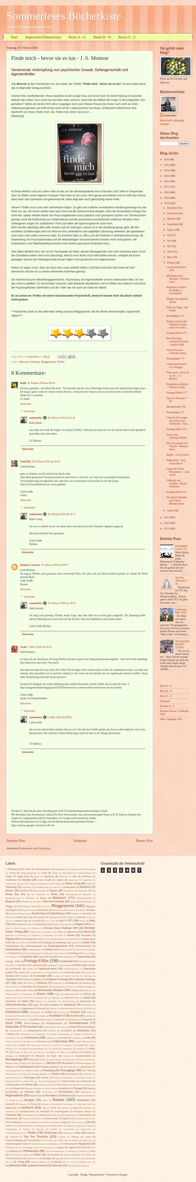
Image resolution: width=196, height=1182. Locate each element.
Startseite (80, 841)
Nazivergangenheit (13, 1070)
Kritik (45, 1027)
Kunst (73, 1026)
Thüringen (67, 1133)
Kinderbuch (13, 1012)
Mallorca (75, 1052)
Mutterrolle (70, 1059)
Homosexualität (12, 994)
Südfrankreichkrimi (25, 1126)
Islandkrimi (11, 1001)
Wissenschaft (53, 1154)
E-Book (86, 931)
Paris (60, 1084)
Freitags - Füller (13, 961)
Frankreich (26, 956)
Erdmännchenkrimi (57, 939)
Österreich (56, 1165)
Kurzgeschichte (15, 1030)
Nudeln (56, 1078)
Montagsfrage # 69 (175, 406)
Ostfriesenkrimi (68, 1081)
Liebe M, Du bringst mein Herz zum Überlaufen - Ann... (177, 420)
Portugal (77, 1088)
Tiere (77, 1132)
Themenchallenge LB (14, 1133)
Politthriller (64, 1088)
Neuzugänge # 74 (175, 315)
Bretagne (91, 910)
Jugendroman (28, 1008)
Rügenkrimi (11, 1107)
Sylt (88, 1122)
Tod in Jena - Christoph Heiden (176, 436)
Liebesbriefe (27, 1041)
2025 (167, 165)
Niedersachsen (11, 1074)
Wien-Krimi (14, 1155)
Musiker (42, 1059)
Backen (9, 890)
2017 (167, 517)
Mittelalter (40, 1056)
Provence (29, 1091)
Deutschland (41, 924)
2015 (167, 528)
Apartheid (21, 883)
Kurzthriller (66, 1030)
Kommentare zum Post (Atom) (35, 848)
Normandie (87, 1074)
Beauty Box (12, 894)
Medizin (87, 1052)
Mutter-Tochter (55, 1059)
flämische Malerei (38, 1162)
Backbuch (85, 887)
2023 (167, 176)
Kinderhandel (34, 1012)
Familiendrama (12, 946)
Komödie (88, 1016)
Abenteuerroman (43, 869)
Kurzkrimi (52, 1030)
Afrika (44, 873)
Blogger (89, 901)
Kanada (41, 1008)
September (172, 224)
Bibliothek (30, 898)
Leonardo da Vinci (13, 1038)
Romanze (23, 1104)
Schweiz (43, 1115)
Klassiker (75, 1012)
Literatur (54, 1045)
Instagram (165, 701)
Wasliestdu (14, 1151)
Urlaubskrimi (37, 1144)
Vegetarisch (84, 1143)
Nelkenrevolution (32, 1070)
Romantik (10, 1104)
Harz (16, 987)
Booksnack (43, 910)
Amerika (26, 879)
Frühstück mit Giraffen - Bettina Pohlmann (176, 483)
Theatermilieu (69, 1129)
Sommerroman (51, 1118)
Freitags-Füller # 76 (176, 429)
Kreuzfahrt (47, 1019)
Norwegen (29, 1077)
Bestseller (87, 894)
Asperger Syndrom (36, 883)
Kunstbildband (88, 1027)
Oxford (51, 1085)
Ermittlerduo (73, 939)
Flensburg (36, 953)
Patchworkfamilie (73, 1085)
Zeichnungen (46, 1158)
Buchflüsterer (59, 913)
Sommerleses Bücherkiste (63, 16)
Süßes (69, 1126)
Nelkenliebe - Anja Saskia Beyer (175, 462)
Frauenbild (54, 956)
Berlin (54, 894)
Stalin (24, 1122)
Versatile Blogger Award (29, 1147)
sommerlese (35, 417)
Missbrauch (24, 1056)
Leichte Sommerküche (59, 1034)
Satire (75, 1107)
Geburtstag (64, 965)
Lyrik (54, 1048)
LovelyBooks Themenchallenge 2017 (33, 1049)
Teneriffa (53, 1129)
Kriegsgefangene (72, 1019)
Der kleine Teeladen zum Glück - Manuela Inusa (176, 500)
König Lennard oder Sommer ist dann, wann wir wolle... (176, 324)
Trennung (31, 1140)
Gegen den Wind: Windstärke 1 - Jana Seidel (177, 471)
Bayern (53, 890)
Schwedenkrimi (28, 1115)
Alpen (36, 876)
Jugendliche (87, 1005)
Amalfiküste (11, 880)
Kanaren (53, 1008)
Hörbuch (87, 994)
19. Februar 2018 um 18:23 (61, 603)
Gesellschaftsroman (71, 972)
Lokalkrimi (67, 1045)
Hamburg (42, 982)
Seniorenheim (85, 1115)
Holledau (75, 990)
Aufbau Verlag (72, 883)
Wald (84, 1147)
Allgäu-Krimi (23, 876)
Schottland (45, 1111)
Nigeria (25, 1074)
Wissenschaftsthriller (72, 1155)
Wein (48, 1151)
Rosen (34, 1104)
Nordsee (55, 1073)
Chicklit (69, 917)
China (79, 917)
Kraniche (22, 1019)
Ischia (77, 998)
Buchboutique (39, 913)
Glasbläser (87, 976)
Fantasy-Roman (65, 949)
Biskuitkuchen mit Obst (30, 901)
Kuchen (63, 1027)
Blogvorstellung (27, 910)
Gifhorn (68, 976)
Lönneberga (80, 1049)
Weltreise (71, 1151)
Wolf (8, 1158)
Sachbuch (27, 1107)
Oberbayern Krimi (84, 1078)
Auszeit (56, 887)
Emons (70, 935)
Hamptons (57, 983)
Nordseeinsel (72, 1074)
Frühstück (82, 961)
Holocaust (88, 990)
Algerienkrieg (67, 873)
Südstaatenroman (56, 1126)
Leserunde (63, 1037)
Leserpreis (50, 1038)
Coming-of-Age (20, 920)
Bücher (20, 917)
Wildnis (26, 1155)
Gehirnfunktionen (71, 969)
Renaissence (14, 1100)
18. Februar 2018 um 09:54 (41, 383)
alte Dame (76, 1158)
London (80, 1045)
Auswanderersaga (42, 887)
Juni (169, 240)
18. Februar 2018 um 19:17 (61, 514)
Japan (36, 1004)
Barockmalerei (39, 891)
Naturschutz (86, 1066)
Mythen (24, 1063)
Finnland (12, 953)
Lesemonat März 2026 (181, 611)
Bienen (43, 898)
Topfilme (62, 1137)
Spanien (66, 1118)
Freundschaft (66, 961)
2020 (167, 192)
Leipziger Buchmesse (83, 1034)
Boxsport (79, 910)
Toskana (75, 1136)
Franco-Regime (88, 953)
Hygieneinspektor (72, 994)
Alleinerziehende (85, 873)
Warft (93, 1147)
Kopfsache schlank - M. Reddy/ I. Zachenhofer (176, 290)
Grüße (20, 983)
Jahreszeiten (85, 1001)
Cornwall (36, 920)
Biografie (10, 901)
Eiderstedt (10, 935)
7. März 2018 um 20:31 (40, 647)
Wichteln (83, 1151)
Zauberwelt (31, 1158)
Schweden (11, 1114)
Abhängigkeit (60, 869)
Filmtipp (91, 949)
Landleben (10, 1034)
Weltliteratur (59, 1151)
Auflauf (89, 883)
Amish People (44, 880)
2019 (167, 197)
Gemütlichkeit (36, 972)
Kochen (75, 1015)
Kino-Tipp (61, 1012)
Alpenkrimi (49, 876)
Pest (7, 1088)
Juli (169, 235)
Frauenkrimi (68, 957)
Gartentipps (51, 965)
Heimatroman (58, 987)
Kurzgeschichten (34, 1030)
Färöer (92, 961)
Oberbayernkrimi (13, 1081)
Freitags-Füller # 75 (176, 492)
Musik (32, 1059)
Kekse (89, 1008)
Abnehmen (74, 869)
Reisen (66, 1095)
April (170, 251)
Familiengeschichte (58, 946)
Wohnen (88, 1155)
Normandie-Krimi (13, 1078)
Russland (56, 1104)
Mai (169, 246)
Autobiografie (69, 887)
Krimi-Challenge (31, 1023)
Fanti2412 (25, 461)
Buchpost (75, 913)
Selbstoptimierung (67, 1115)
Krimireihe (12, 1026)
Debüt (92, 920)
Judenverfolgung (51, 1004)
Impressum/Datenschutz (43, 37)
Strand (55, 1122)
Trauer (88, 1136)
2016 (167, 523)
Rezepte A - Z (167, 706)
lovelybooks (56, 1162)
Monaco (66, 1056)
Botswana (56, 910)
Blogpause (90, 906)
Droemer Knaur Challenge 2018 (61, 928)
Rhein (45, 1100)
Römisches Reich (84, 1104)
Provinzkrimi (47, 1092)
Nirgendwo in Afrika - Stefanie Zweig (177, 386)
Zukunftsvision (62, 1158)
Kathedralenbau (67, 1008)
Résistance (68, 1104)
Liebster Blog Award (83, 1041)
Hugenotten (27, 994)
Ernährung (87, 939)
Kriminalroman (78, 1023)
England (10, 939)
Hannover (87, 983)
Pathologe (88, 1085)
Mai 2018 (28, 1052)
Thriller (61, 361)
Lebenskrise (41, 1034)
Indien (19, 998)
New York (87, 1070)
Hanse (8, 987)
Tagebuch (80, 1126)
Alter (74, 876)
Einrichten (36, 935)
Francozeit (13, 957)
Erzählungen (61, 942)
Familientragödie (34, 949)
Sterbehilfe (34, 1122)
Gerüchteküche (52, 972)
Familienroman (13, 949)
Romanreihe (83, 1100)
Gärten (30, 983)
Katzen (80, 1008)
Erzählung (46, 942)
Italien (25, 1001)
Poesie (39, 1088)
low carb (71, 1162)
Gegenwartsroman (47, 968)
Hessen (71, 987)
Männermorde (37, 1063)
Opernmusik (52, 1081)
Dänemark (72, 931)
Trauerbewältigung (14, 1140)
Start (14, 37)
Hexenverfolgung (85, 987)
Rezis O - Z (127, 37)
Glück (24, 979)
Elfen (60, 935)
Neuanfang (48, 1070)
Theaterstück (86, 1129)
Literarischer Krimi (38, 1045)
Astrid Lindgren (54, 883)
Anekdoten (87, 880)
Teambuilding (11, 1129)
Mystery (81, 1059)
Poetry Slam (50, 1088)
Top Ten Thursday (36, 1136)
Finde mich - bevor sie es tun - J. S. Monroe (177, 375)
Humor (41, 993)
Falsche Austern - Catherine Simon (176, 352)
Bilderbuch (59, 897)
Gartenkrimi (37, 965)
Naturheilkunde (70, 1067)
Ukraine (60, 1140)
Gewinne (24, 976)
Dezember (172, 207)
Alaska (55, 873)
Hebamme (27, 986)
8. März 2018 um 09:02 (60, 717)
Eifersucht (23, 935)
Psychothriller (66, 1091)
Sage (44, 1108)
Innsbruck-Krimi (40, 998)
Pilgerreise (28, 1088)
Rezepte (29, 1100)
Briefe (11, 913)
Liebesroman (60, 1041)
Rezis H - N (102, 37)
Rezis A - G (77, 37)
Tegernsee (40, 1129)
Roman (58, 1099)
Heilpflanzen (42, 986)
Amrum (59, 880)
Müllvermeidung (85, 1063)
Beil (28, 894)
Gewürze (56, 976)
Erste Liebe (20, 942)
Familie (86, 942)
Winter (37, 1154)
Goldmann (36, 979)
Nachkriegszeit (26, 1066)
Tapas (89, 1126)
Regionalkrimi (14, 1095)
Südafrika (9, 1126)
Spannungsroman (82, 1118)
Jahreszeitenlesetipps (16, 1004)
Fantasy (49, 949)
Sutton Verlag (76, 1122)
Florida (46, 953)
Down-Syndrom (20, 928)
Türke (50, 1140)
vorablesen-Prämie (36, 1165)
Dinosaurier (66, 924)
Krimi (9, 1023)
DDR (61, 920)
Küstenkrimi (83, 1030)
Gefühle (30, 969)
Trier (42, 1140)
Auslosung (11, 887)
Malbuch (52, 1052)
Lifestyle (9, 1045)
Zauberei (18, 1158)
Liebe (87, 1037)
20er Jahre (26, 869)
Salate (53, 1107)
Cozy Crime (50, 921)
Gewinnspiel (39, 975)
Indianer (9, 998)
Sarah (23, 647)
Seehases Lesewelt (30, 565)
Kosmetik (10, 1019)
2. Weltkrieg (11, 869)
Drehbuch (35, 928)
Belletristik (40, 894)
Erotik (8, 942)
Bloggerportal (48, 361)
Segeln (53, 1115)
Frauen (41, 956)
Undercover (87, 1140)
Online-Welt (29, 1081)
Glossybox (11, 979)
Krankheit (34, 1019)
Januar (170, 510)
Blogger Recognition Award (36, 906)
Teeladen (26, 1129)
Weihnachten (31, 1151)
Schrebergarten (62, 1111)
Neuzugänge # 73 (175, 358)
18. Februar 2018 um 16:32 (46, 461)
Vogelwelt (72, 1147)
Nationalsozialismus (49, 1066)
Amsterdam (73, 880)
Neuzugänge (67, 1070)
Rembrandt (90, 1095)
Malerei (63, 1052)
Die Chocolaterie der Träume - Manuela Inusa (177, 446)
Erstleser (33, 942)
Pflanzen (16, 1088)
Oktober (171, 218)
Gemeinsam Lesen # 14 (181, 547)
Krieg (58, 1019)
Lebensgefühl (25, 1034)
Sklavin (37, 1118)
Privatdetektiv (12, 1092)
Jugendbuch (69, 1004)
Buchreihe (87, 913)
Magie (17, 1052)
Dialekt (55, 924)
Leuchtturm (76, 1038)
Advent (12, 873)
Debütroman (16, 924)
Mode (53, 1056)
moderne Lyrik (85, 1162)
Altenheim (63, 876)
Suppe (64, 1122)
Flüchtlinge (73, 953)
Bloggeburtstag (76, 901)
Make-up (40, 1052)
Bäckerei (9, 917)
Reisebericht (35, 1095)
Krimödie (32, 1026)
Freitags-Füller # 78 (176, 333)
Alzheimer (86, 876)
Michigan (9, 1056)
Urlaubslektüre (52, 1144)
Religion (79, 1095)
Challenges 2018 (55, 917)
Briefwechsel (23, 913)
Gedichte (76, 965)
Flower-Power (59, 953)
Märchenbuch (68, 1063)
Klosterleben (40, 1016)
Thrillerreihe (50, 1132)
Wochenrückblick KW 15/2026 (182, 644)
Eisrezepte (49, 935)
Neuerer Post (15, 841)
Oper (40, 1081)
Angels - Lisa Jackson (177, 454)
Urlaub (24, 1143)
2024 (167, 170)
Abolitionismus (89, 869)
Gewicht (88, 972)
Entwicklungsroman (29, 939)
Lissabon (21, 1045)
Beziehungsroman (13, 898)
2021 (167, 186)
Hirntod (9, 990)
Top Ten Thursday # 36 (181, 580)
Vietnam (60, 1147)
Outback (41, 1085)
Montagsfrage (14, 1059)
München (10, 1066)
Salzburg (64, 1108)
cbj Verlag (18, 1161)
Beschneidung (71, 894)
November (172, 213)
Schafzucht (87, 1108)
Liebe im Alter (12, 1041)
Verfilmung (10, 1147)
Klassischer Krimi (23, 1016)
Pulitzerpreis (86, 1092)
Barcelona (24, 890)
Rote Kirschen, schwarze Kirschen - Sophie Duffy (177, 341)
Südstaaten (41, 1126)
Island (87, 997)
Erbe (44, 939)
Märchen (51, 1063)
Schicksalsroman (27, 1111)
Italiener (38, 1001)
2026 (167, 159)
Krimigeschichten (54, 1023)
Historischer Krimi (24, 990)
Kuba (54, 1027)
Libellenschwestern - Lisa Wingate (177, 366)
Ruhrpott (45, 1104)
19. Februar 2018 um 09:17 (55, 565)
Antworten (25, 404)
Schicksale (10, 1111)
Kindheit (49, 1012)
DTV (70, 920)
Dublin (60, 932)
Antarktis (9, 883)
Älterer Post (144, 841)
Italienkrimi (52, 1001)
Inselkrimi (56, 998)
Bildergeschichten (84, 898)
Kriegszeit (87, 1019)
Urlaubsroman (68, 1143)
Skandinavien (12, 1118)
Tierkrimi (91, 1133)
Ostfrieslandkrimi (14, 1084)
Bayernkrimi (68, 891)
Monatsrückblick (83, 1056)
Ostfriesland (86, 1081)
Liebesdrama (41, 1041)
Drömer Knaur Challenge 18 (41, 932)
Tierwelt (14, 1136)
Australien (26, 887)
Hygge (57, 994)
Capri (30, 917)
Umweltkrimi (73, 1140)
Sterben (46, 1122)
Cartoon (40, 917)
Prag (90, 1088)
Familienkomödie (83, 946)
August (171, 229)
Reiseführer (51, 1095)
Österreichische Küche (77, 1165)
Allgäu (9, 876)
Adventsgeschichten (28, 873)
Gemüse (21, 972)
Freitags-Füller (36, 960)
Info (27, 998)
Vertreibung (47, 1147)
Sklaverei (26, 1118)
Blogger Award (13, 906)
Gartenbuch (22, 965)
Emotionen (86, 935)
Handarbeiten (72, 983)
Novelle (44, 1077)
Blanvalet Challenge (29, 361)
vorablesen (12, 1165)
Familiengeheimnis (33, 946)
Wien (92, 1151)
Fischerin (24, 953)
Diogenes (79, 924)
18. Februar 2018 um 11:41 (61, 417)
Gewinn (10, 975)
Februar (171, 262)
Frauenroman (83, 956)
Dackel (82, 921)
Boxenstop (68, 910)
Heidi (23, 383)
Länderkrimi (67, 1049)
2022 (167, 181)
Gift (77, 976)
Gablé (10, 965)
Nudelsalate (68, 1078)
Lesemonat (31, 1037)
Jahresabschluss (68, 1001)
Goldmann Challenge (57, 979)
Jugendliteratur (12, 1008)
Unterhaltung (12, 1143)
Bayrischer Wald (85, 891)
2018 (167, 203)
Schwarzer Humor (82, 1111)
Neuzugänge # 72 (175, 412)
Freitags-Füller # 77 (176, 392)
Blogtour (13, 910)
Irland (67, 997)
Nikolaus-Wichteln (39, 1074)
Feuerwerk (80, 949)
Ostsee (29, 1084)
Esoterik (74, 942)
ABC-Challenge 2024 (171, 719)
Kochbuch (56, 1015)
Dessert (29, 924)
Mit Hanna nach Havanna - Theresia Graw (177, 278)
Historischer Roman (50, 990)
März (170, 257)
